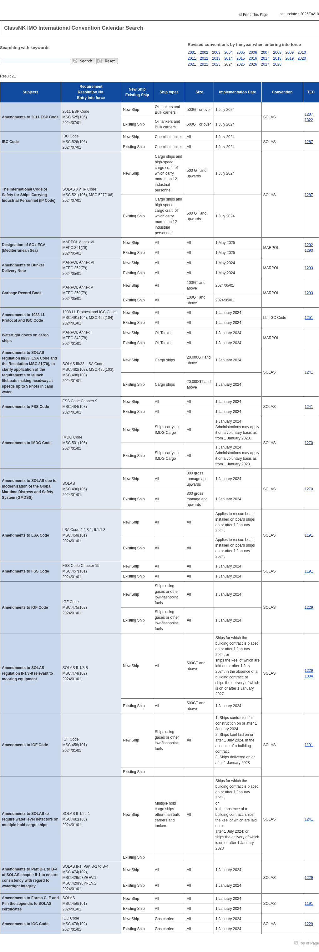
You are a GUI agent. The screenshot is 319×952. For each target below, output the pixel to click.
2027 (265, 64)
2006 (253, 52)
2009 (289, 52)
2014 (228, 58)
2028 (277, 64)
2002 (204, 52)
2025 (240, 64)
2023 (216, 64)
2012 (204, 58)
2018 (277, 58)
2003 (216, 52)
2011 (192, 58)
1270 (309, 443)
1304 (309, 676)
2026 (253, 64)
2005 (240, 52)
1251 (309, 317)
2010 (301, 52)
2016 (253, 58)
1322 (309, 120)
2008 (277, 52)
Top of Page (309, 943)
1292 (309, 245)
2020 (301, 58)
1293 (309, 250)
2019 (289, 58)
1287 (309, 114)
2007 (265, 52)
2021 (192, 64)
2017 (265, 58)
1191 (309, 535)
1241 (309, 372)
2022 (204, 64)
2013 (216, 58)
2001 (192, 52)
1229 (309, 607)
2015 (240, 58)
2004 (228, 52)
